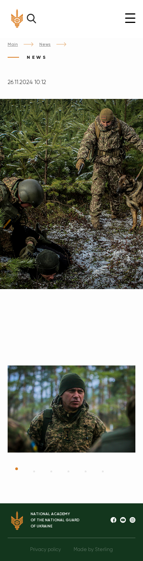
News (45, 44)
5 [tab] (86, 471)
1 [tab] (16, 468)
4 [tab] (68, 471)
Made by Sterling (93, 549)
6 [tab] (103, 471)
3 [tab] (51, 471)
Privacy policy (45, 549)
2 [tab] (34, 471)
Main (13, 44)
